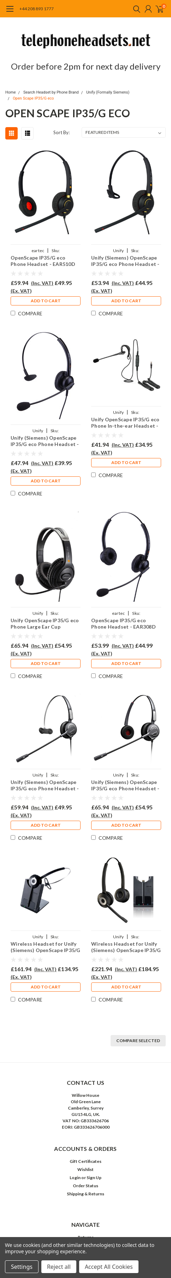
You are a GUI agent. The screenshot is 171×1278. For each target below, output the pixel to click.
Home (10, 92)
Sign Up (94, 1177)
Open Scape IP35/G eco (33, 98)
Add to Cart (46, 300)
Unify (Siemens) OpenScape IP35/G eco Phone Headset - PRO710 (45, 785)
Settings (22, 1267)
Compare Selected (138, 1040)
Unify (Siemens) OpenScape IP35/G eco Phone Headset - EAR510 (125, 261)
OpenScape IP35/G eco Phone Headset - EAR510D (43, 261)
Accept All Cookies (109, 1267)
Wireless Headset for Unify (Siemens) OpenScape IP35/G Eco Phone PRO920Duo (126, 947)
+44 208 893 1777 (36, 8)
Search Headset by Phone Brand (51, 92)
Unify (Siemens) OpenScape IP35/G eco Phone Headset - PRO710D (125, 785)
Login (75, 1177)
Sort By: (61, 132)
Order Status (85, 1185)
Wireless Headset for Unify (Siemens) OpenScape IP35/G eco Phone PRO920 (46, 947)
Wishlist (85, 1169)
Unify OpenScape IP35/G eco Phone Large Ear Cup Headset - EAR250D (45, 623)
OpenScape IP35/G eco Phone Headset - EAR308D (123, 623)
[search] (135, 9)
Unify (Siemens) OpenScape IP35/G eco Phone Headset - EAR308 (45, 441)
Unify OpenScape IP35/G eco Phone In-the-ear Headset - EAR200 (125, 422)
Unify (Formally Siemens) (107, 92)
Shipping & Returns (85, 1193)
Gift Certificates (85, 1161)
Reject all (59, 1267)
